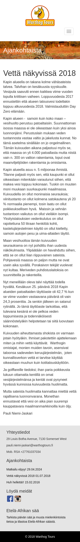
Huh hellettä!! (23, 482)
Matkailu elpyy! (24, 469)
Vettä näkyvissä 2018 (28, 476)
